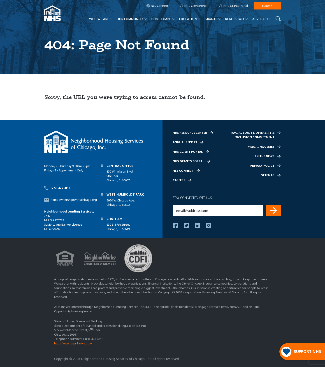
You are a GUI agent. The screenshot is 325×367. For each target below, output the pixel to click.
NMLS (48, 220)
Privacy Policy (262, 166)
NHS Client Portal (188, 152)
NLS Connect (183, 170)
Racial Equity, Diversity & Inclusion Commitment (252, 135)
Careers (179, 180)
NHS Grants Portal (188, 161)
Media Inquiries (261, 147)
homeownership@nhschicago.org (74, 200)
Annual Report (185, 142)
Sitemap (267, 175)
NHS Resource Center (190, 133)
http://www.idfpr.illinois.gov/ (73, 343)
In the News (264, 156)
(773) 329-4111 (60, 188)
